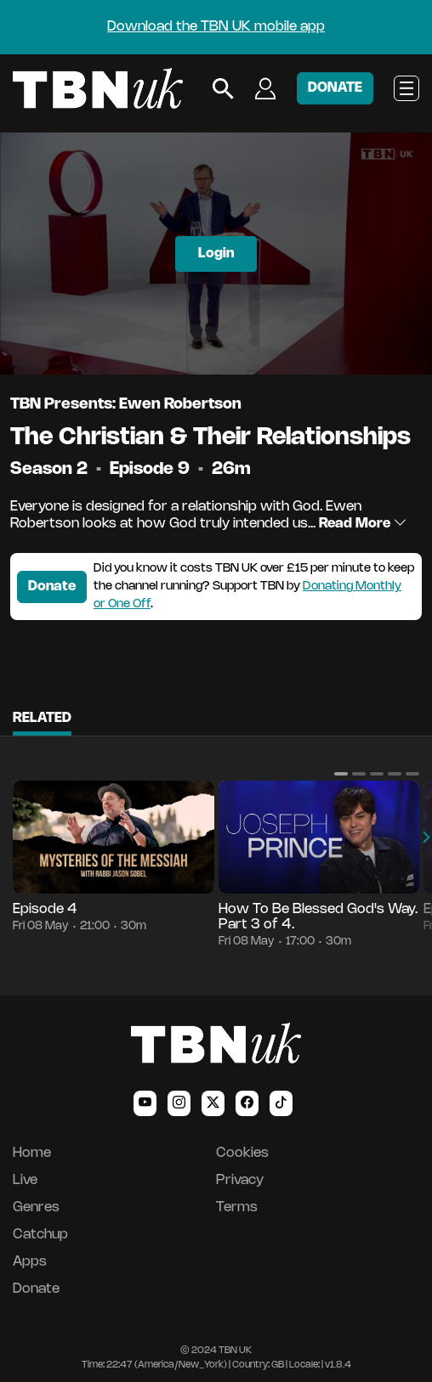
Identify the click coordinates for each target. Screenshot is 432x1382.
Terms (237, 1207)
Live (25, 1180)
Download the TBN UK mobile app (216, 26)
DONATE (335, 88)
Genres (36, 1207)
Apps (30, 1261)
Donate (52, 586)
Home (32, 1153)
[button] (341, 774)
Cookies (242, 1153)
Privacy (240, 1180)
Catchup (40, 1234)
